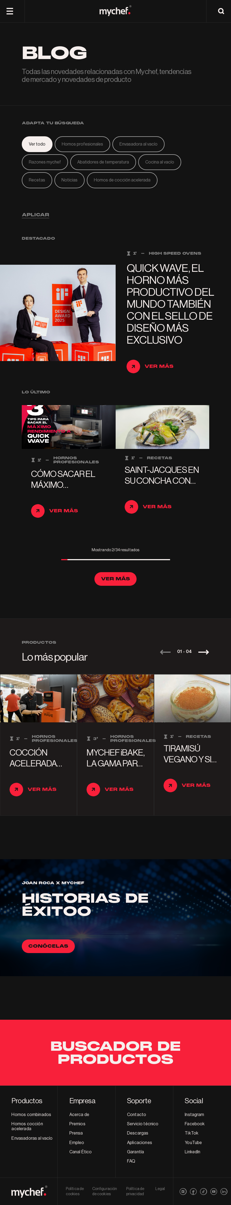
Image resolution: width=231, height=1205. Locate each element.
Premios (77, 1124)
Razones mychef (45, 162)
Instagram (194, 1114)
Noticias (69, 180)
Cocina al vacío (159, 162)
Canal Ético (80, 1152)
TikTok (191, 1133)
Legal (160, 1189)
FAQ (131, 1161)
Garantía (135, 1152)
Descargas (137, 1133)
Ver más (115, 579)
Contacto (136, 1114)
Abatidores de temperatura (103, 162)
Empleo (76, 1143)
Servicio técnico (143, 1124)
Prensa (76, 1133)
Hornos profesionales (82, 144)
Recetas (37, 180)
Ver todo (37, 144)
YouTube (193, 1143)
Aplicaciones (139, 1143)
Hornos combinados (31, 1114)
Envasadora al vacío (138, 144)
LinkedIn (192, 1152)
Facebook (195, 1124)
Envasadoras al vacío (32, 1138)
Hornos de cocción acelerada (122, 180)
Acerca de (79, 1114)
